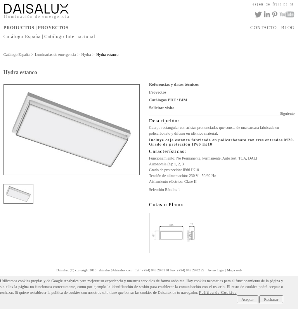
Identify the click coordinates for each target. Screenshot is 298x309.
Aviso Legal (216, 270)
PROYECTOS (53, 27)
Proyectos (157, 92)
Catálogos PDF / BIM (168, 99)
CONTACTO (263, 27)
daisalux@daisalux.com (115, 270)
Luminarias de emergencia (55, 54)
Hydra (86, 54)
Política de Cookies (218, 292)
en (261, 4)
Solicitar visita (162, 107)
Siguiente (287, 113)
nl (291, 4)
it (279, 4)
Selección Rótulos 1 (164, 189)
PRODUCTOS (19, 27)
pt (286, 4)
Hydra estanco (107, 54)
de (268, 4)
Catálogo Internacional (69, 36)
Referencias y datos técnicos (174, 84)
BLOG (288, 27)
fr (274, 4)
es (254, 4)
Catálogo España (22, 36)
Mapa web (234, 270)
